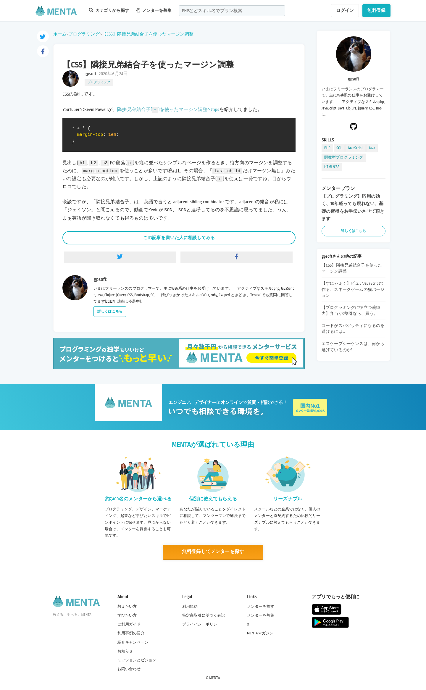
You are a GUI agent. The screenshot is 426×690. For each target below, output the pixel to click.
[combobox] (232, 10)
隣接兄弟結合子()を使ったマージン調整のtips (168, 109)
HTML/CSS (331, 167)
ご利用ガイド (129, 624)
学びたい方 (127, 615)
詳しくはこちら (109, 311)
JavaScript (355, 148)
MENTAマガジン (260, 633)
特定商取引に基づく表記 (203, 615)
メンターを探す (260, 606)
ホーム (60, 34)
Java (372, 148)
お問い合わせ (129, 669)
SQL (339, 148)
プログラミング (84, 34)
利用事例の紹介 (131, 633)
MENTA (214, 678)
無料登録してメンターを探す (213, 551)
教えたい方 (127, 606)
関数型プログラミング (343, 157)
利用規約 (190, 606)
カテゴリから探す (109, 10)
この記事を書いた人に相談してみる (179, 237)
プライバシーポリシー (201, 624)
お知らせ (125, 651)
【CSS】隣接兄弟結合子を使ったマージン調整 (147, 34)
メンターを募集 (154, 10)
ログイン (345, 10)
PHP (327, 148)
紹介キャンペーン (133, 642)
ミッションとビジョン (136, 660)
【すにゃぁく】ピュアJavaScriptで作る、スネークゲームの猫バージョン (353, 289)
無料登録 (376, 10)
